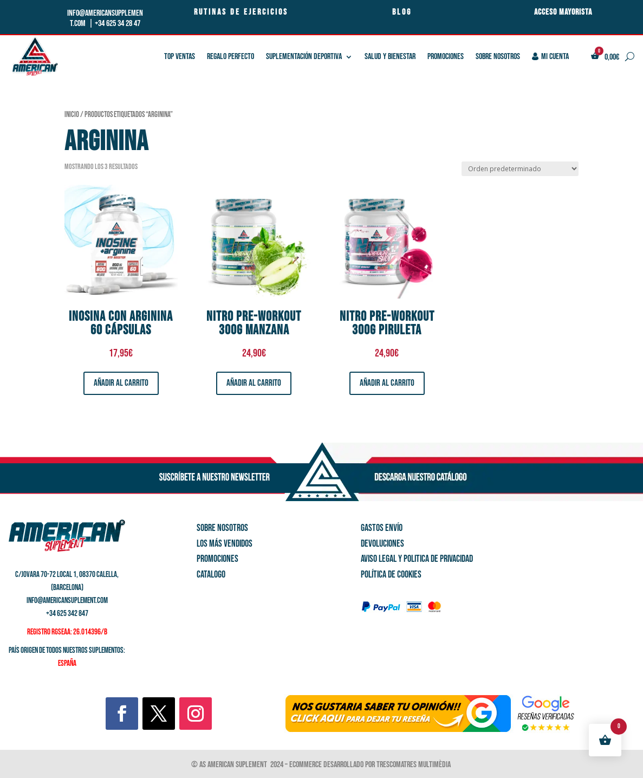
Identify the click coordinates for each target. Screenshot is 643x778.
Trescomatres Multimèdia (414, 765)
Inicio (71, 114)
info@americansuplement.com (67, 600)
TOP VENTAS (179, 56)
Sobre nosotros (498, 56)
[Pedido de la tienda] (520, 168)
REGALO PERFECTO (230, 56)
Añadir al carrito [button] (121, 383)
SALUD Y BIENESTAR (390, 56)
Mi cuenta (550, 56)
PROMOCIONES (445, 56)
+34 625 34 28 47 (117, 23)
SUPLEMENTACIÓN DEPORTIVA (304, 56)
